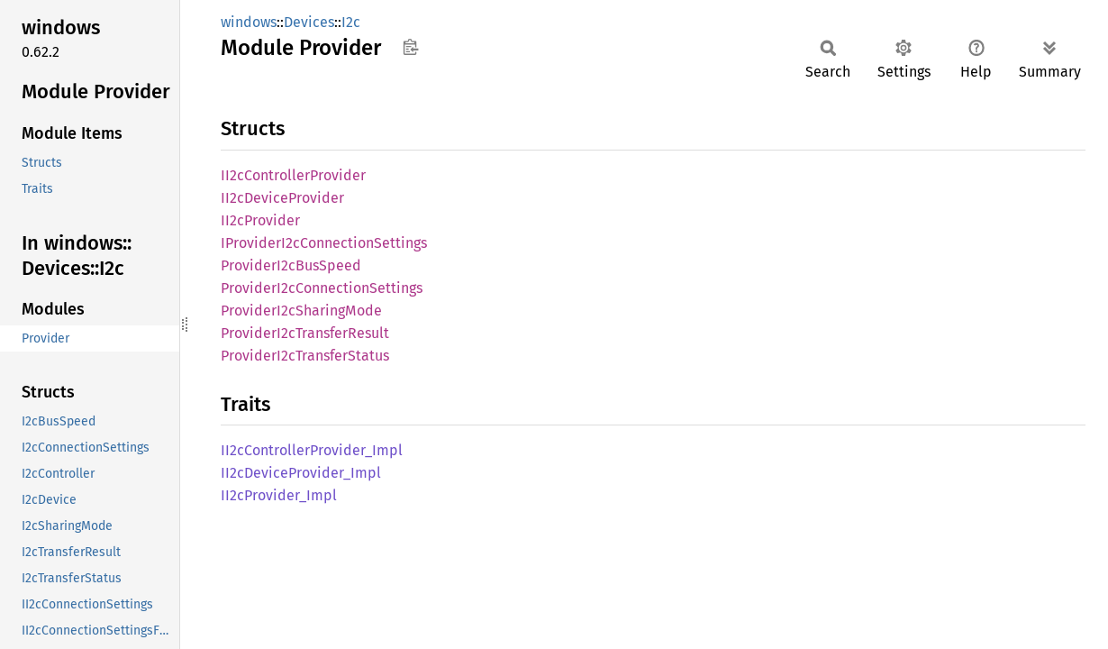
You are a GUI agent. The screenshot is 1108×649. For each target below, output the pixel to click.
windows (249, 22)
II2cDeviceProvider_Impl (301, 472)
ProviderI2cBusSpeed (291, 265)
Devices (309, 22)
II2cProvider (260, 220)
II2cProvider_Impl (279, 495)
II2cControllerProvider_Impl (312, 450)
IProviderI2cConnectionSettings (324, 242)
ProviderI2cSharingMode (301, 310)
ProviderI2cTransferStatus (305, 355)
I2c (350, 22)
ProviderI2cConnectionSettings (321, 288)
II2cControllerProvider (293, 175)
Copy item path (410, 47)
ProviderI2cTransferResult (305, 333)
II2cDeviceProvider (282, 197)
